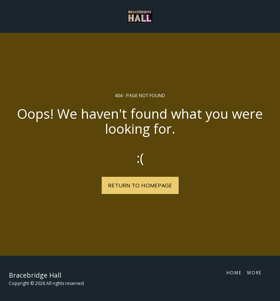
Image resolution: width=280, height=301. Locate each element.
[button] (8, 15)
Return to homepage (140, 185)
